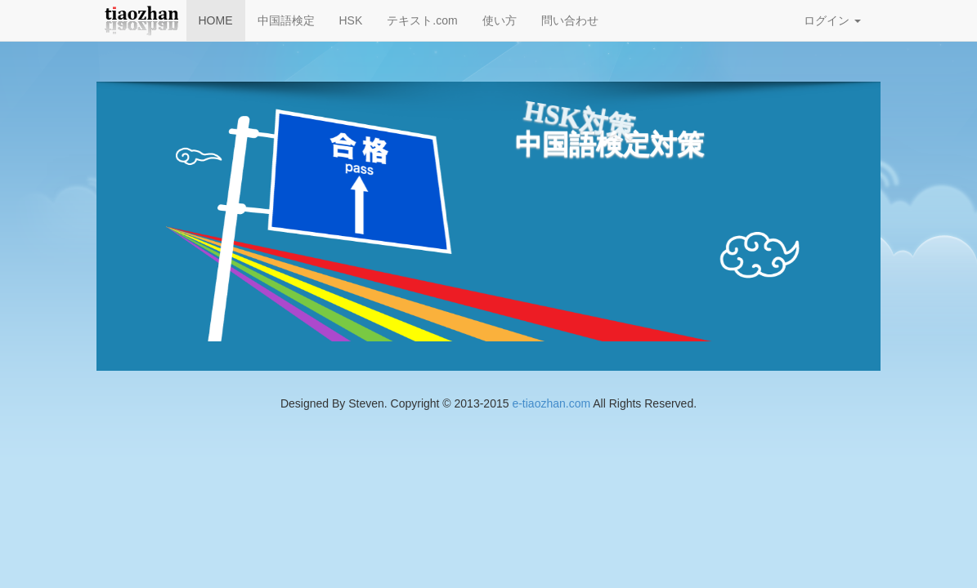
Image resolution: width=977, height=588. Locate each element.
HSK (351, 20)
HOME (216, 20)
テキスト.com (422, 20)
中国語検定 (286, 20)
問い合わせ (569, 20)
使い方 (499, 20)
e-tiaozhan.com (551, 403)
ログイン (832, 20)
